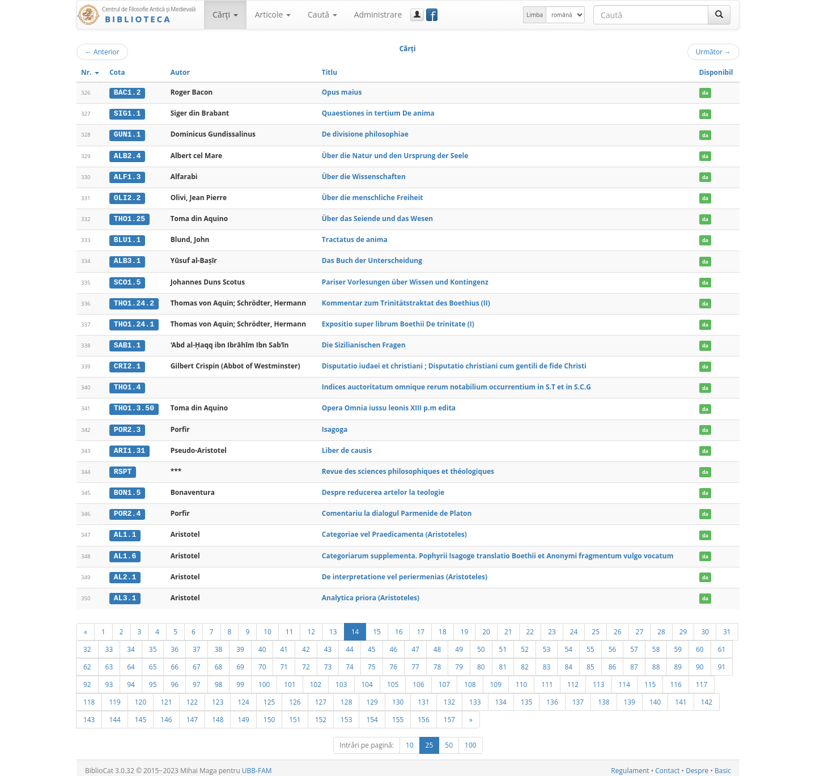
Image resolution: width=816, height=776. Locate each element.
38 (219, 643)
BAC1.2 (127, 92)
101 (289, 679)
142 (706, 696)
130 (397, 696)
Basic (723, 765)
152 (320, 714)
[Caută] (719, 14)
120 (140, 696)
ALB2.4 (127, 155)
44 (350, 643)
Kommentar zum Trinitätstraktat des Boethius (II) (406, 301)
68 (219, 661)
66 (174, 661)
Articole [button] (273, 14)
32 (87, 643)
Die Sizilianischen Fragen (364, 342)
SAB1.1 (127, 343)
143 (89, 714)
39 (240, 643)
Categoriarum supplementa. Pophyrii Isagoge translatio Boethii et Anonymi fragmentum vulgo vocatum (498, 551)
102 (315, 679)
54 (568, 643)
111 (546, 679)
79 (459, 661)
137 (578, 696)
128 (346, 696)
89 (678, 661)
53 (547, 643)
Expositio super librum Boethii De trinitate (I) (398, 321)
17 (420, 626)
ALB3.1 (127, 259)
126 (294, 696)
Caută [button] (322, 14)
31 (727, 626)
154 (371, 714)
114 (624, 679)
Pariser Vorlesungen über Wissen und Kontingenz (405, 280)
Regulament (630, 765)
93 (109, 679)
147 (192, 714)
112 (573, 679)
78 (437, 661)
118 (89, 696)
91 (722, 661)
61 (722, 643)
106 (418, 679)
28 (661, 626)
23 (552, 626)
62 (87, 661)
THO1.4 (127, 384)
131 (423, 696)
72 (306, 661)
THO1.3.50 (134, 405)
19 (465, 626)
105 (392, 679)
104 (367, 679)
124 (243, 696)
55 (590, 643)
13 (333, 626)
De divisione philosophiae (365, 134)
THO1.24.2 (134, 301)
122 (192, 696)
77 (415, 661)
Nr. (90, 72)
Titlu (329, 72)
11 (290, 626)
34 (131, 643)
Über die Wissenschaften (364, 175)
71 (284, 661)
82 (525, 661)
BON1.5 (127, 489)
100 (264, 679)
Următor (713, 51)
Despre (697, 765)
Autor (180, 72)
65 (153, 661)
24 (574, 626)
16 (399, 626)
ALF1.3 (127, 176)
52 (525, 643)
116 (675, 679)
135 (526, 696)
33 (109, 643)
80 (481, 661)
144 (114, 714)
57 (634, 643)
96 (174, 679)
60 (700, 643)
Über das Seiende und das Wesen (377, 217)
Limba (534, 15)
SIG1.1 (127, 113)
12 (311, 626)
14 (355, 626)
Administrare (378, 14)
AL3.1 (125, 593)
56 (613, 643)
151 (294, 714)
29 (683, 626)
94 (131, 679)
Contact (667, 765)
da (705, 92)
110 (521, 679)
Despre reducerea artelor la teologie (383, 488)
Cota (117, 72)
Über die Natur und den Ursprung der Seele (395, 154)
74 (350, 661)
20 (486, 626)
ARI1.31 (129, 447)
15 (377, 626)
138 (603, 696)
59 (678, 643)
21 (508, 626)
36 (174, 643)
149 (243, 714)
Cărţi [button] (224, 14)
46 (394, 643)
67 (197, 661)
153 (346, 714)
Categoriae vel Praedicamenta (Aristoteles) (394, 530)
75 (372, 661)
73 (328, 661)
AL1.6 (125, 551)
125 (269, 696)
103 (341, 679)
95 (153, 679)
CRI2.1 (127, 363)
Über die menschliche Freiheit (372, 196)
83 (547, 661)
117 (701, 679)
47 (415, 643)
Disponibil (716, 72)
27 (640, 626)
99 (240, 679)
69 (240, 661)
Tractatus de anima (355, 238)
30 (705, 626)
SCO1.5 (127, 280)
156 (423, 714)
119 (114, 696)
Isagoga (334, 426)
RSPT (123, 468)
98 (219, 679)
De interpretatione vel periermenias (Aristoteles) (404, 571)
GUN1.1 (127, 134)
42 (306, 643)
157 (449, 714)
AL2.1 (125, 572)
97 (197, 679)
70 (262, 661)
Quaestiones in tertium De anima (378, 113)
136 (552, 696)
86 (613, 661)
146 (166, 714)
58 (656, 643)
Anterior (102, 51)
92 (87, 679)
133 (475, 696)
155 (397, 714)
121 (166, 696)
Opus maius (342, 92)
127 (320, 696)
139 (629, 696)
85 (590, 661)
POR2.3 (127, 426)
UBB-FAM (257, 765)
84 (568, 661)
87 (634, 661)
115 (650, 679)
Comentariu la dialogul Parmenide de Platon (397, 509)
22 (530, 626)
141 (680, 696)
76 (394, 661)
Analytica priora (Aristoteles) (370, 592)
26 (618, 626)
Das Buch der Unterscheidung (372, 259)
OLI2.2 (127, 197)
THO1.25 (129, 218)
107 (444, 679)
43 (328, 643)
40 (262, 643)
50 (481, 643)
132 (449, 696)
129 (371, 696)
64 (131, 661)
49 (459, 643)
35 (153, 643)
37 (197, 643)
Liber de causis (347, 446)
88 (656, 661)
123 (217, 696)
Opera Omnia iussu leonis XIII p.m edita (389, 405)
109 (496, 679)
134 (501, 696)
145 (140, 714)
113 (598, 679)
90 (700, 661)
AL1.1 (125, 530)
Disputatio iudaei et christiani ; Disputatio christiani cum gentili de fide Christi (454, 363)
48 (437, 643)
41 (284, 643)
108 (469, 679)
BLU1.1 (127, 239)
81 (503, 661)
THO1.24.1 (134, 322)
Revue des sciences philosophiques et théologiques (408, 467)
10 (267, 626)
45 (372, 643)
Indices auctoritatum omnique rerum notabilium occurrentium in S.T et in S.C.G (456, 384)
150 (269, 714)
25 (596, 626)
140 (655, 696)
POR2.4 (127, 509)
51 (503, 643)
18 (443, 626)
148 (217, 714)
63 (109, 661)
